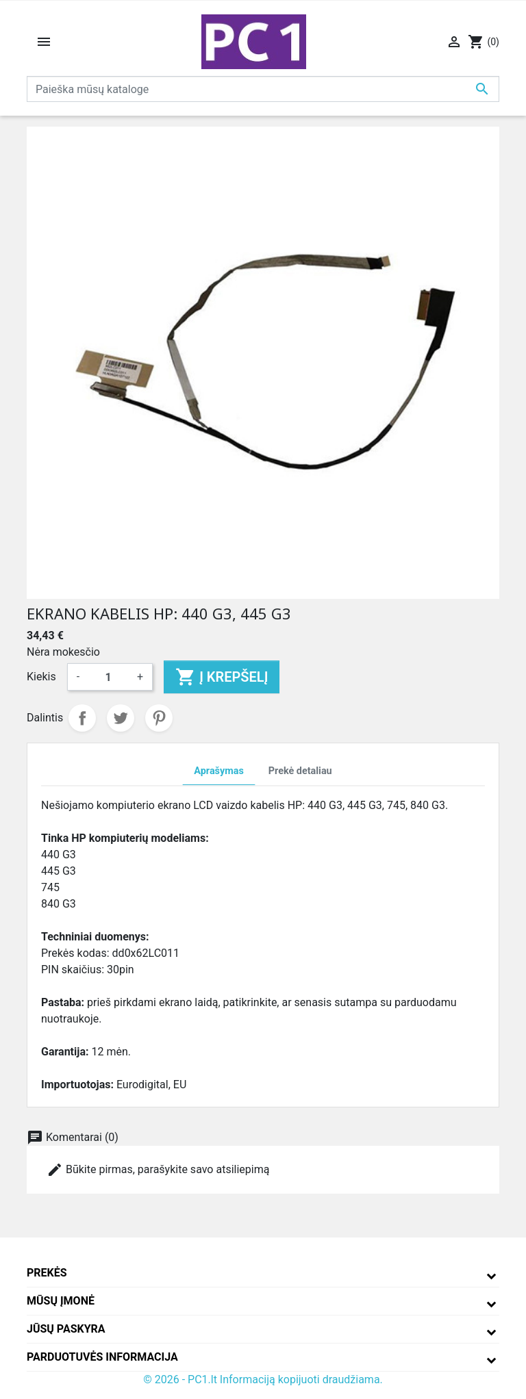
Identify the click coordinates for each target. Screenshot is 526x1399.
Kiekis (41, 676)
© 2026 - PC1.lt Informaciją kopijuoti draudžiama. (263, 1379)
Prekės (47, 1272)
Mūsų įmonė (61, 1300)
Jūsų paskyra (66, 1328)
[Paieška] (263, 89)
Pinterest (159, 718)
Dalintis (82, 718)
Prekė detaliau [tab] (300, 771)
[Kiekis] (108, 677)
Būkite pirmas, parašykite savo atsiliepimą (158, 1169)
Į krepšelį (221, 677)
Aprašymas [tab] (218, 771)
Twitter (120, 718)
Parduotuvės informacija (102, 1356)
